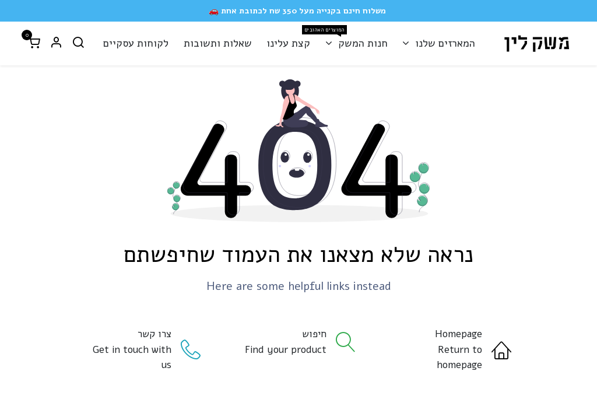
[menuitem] (438, 43)
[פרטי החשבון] (56, 43)
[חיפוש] (78, 43)
